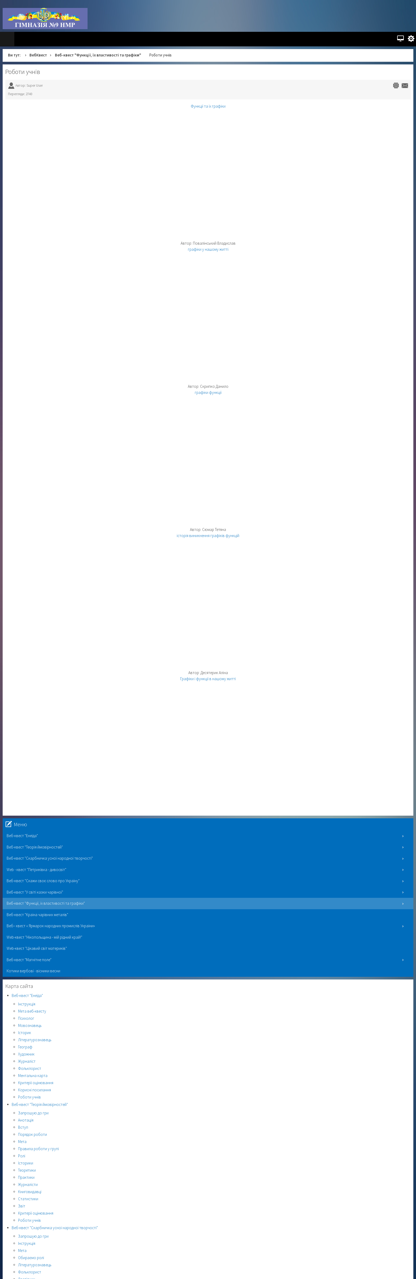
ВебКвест (38, 55)
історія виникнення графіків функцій (208, 535)
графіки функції (208, 392)
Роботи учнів (22, 72)
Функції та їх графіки (208, 106)
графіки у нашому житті (208, 249)
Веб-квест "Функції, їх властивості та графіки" (98, 55)
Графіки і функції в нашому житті (208, 678)
